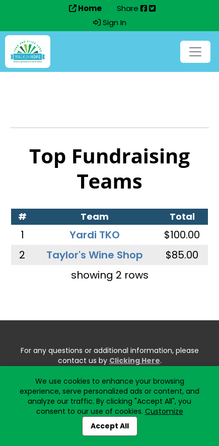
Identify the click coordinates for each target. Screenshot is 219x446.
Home (85, 9)
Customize (164, 411)
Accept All (110, 426)
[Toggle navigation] (195, 52)
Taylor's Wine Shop (94, 255)
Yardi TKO (94, 235)
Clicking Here (134, 360)
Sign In (109, 23)
